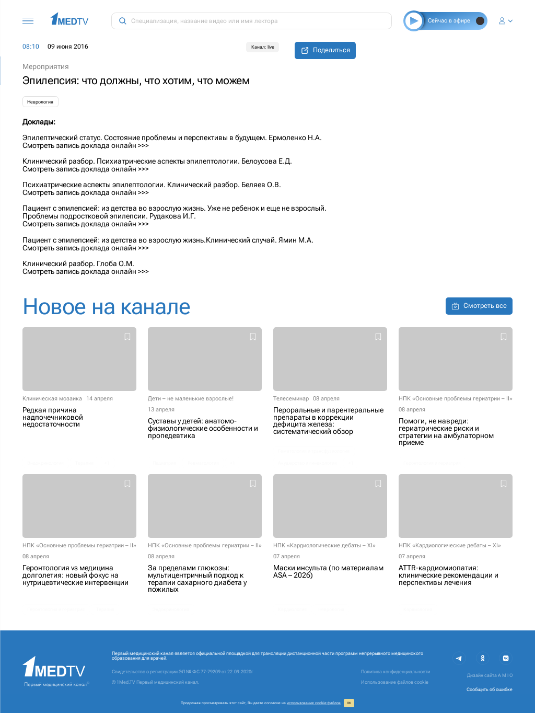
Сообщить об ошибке (490, 689)
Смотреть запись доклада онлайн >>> (85, 145)
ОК (349, 703)
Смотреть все (479, 306)
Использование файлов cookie (394, 682)
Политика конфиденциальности (395, 671)
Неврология (40, 102)
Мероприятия (45, 66)
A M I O (505, 675)
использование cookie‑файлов (314, 702)
